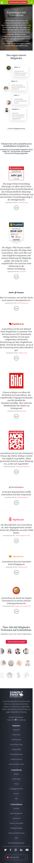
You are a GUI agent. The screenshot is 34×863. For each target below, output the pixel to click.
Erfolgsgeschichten (16, 789)
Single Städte (16, 749)
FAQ (16, 798)
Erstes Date (16, 734)
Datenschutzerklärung (16, 833)
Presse (16, 784)
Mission (16, 774)
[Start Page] (2, 2)
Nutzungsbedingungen (16, 843)
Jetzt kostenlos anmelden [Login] (18, 2)
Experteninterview (16, 754)
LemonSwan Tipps (16, 744)
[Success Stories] (16, 128)
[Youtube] (27, 850)
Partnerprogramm (16, 813)
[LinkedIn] (21, 850)
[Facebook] (10, 850)
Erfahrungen (16, 779)
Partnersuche (16, 739)
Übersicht (16, 730)
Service (16, 794)
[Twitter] (5, 850)
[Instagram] (15, 850)
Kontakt (16, 808)
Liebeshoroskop (16, 759)
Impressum (16, 818)
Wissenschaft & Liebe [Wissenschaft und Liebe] (16, 764)
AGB (16, 838)
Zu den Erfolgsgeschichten (16, 128)
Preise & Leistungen (16, 823)
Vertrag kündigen (16, 828)
